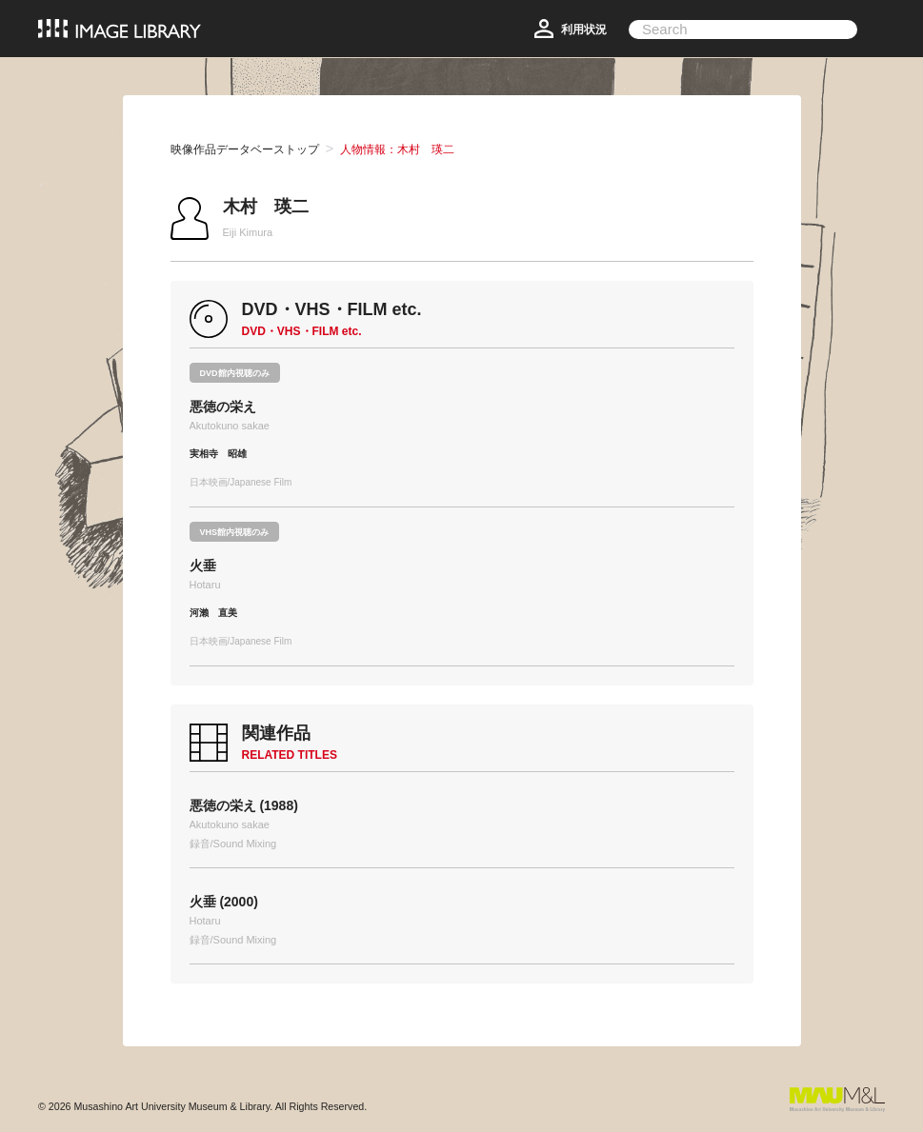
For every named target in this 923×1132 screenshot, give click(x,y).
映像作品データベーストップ (245, 149)
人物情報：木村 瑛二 (397, 149)
